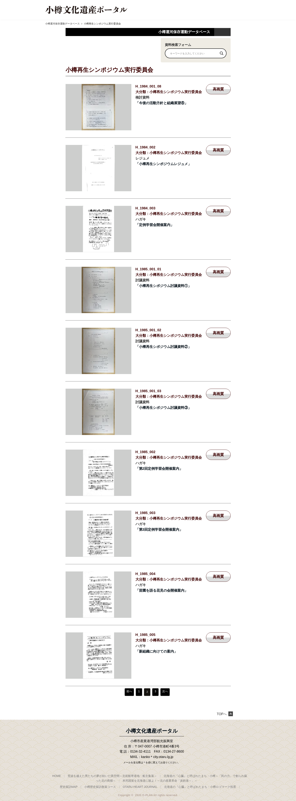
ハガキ (140, 219)
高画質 (218, 89)
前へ (129, 691)
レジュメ (142, 158)
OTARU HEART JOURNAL (140, 786)
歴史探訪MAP (68, 786)
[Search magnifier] (221, 53)
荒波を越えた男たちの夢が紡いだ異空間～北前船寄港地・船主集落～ (112, 776)
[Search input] (194, 53)
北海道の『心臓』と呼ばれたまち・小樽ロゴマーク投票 (200, 786)
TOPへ (225, 714)
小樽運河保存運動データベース (184, 32)
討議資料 (142, 280)
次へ (165, 691)
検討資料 (142, 97)
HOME (50, 23)
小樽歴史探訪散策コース (100, 786)
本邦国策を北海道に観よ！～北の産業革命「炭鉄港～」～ (160, 780)
